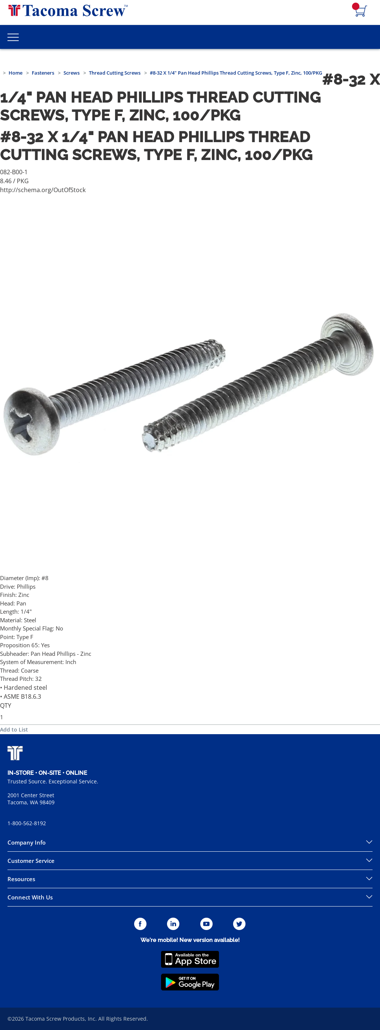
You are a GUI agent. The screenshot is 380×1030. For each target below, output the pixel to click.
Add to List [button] (14, 729)
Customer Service (31, 860)
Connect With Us (30, 897)
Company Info (26, 842)
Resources (21, 879)
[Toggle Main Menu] (13, 37)
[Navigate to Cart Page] (361, 11)
